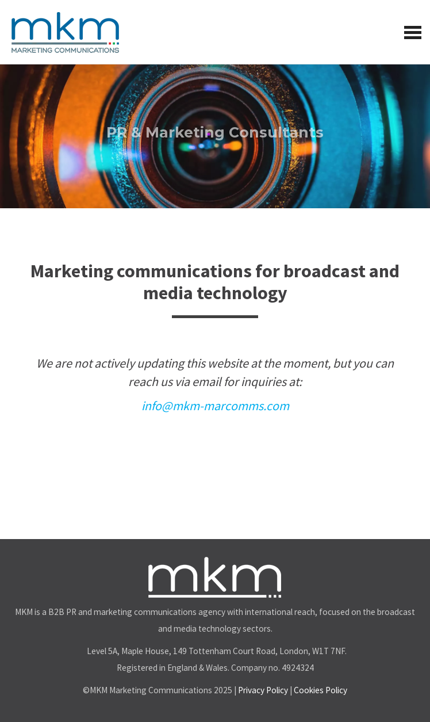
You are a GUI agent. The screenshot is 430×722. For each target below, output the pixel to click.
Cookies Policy (320, 690)
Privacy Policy (263, 690)
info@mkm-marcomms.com (215, 406)
